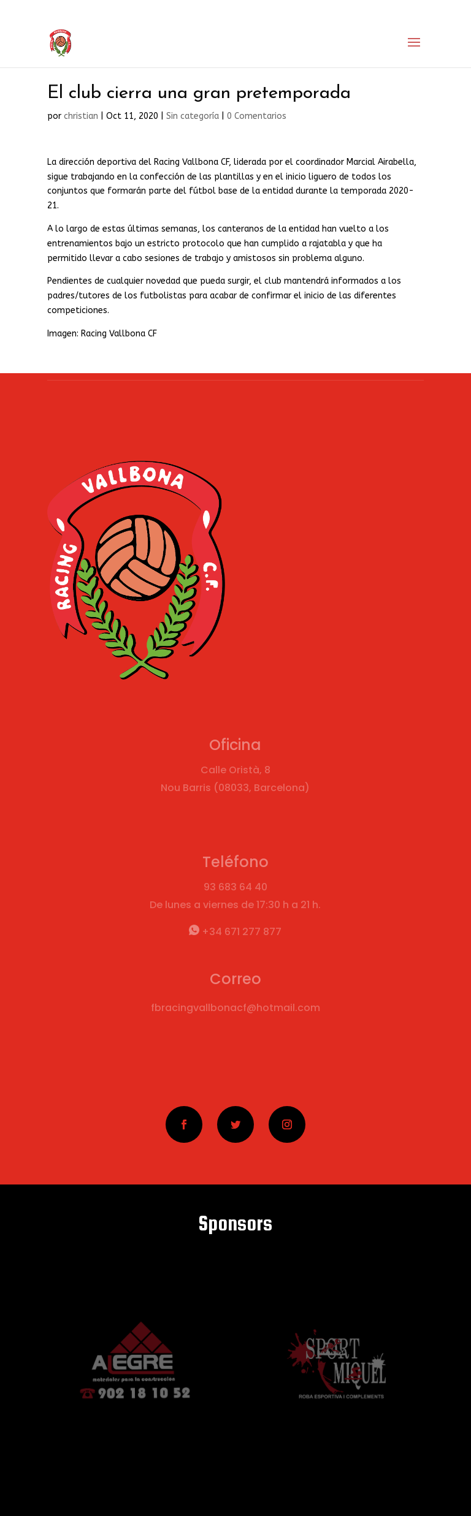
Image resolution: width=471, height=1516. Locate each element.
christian (81, 116)
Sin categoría (192, 116)
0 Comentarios (256, 116)
